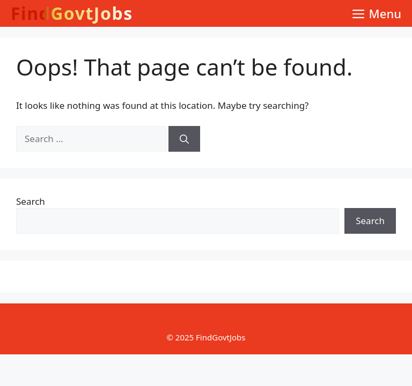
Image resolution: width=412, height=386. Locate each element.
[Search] (184, 139)
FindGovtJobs (72, 13)
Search (30, 201)
